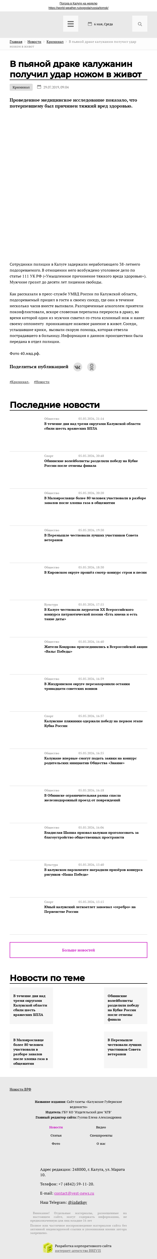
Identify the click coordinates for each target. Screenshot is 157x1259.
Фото (56, 1143)
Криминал (21, 87)
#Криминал (19, 381)
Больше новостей (78, 950)
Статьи (56, 1135)
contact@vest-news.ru (74, 1193)
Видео (101, 1127)
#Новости (42, 381)
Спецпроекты (101, 1135)
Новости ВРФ (20, 1089)
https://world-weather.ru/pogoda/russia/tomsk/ (78, 8)
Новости (56, 1127)
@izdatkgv (77, 1202)
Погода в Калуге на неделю (78, 3)
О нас (101, 1143)
